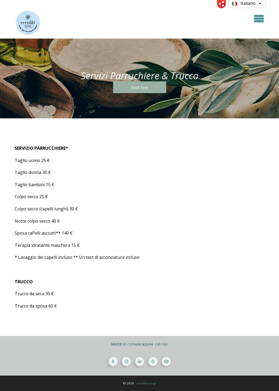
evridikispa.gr (146, 383)
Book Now (139, 87)
